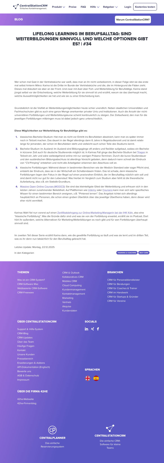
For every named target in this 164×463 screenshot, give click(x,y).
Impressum (23, 379)
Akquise (66, 306)
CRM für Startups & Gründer (122, 296)
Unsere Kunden (26, 354)
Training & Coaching (127, 252)
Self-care (144, 252)
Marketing (67, 298)
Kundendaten (69, 310)
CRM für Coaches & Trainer (122, 288)
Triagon (141, 152)
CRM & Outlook (70, 272)
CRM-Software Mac (27, 284)
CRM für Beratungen (118, 284)
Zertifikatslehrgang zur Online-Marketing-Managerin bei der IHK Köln (95, 212)
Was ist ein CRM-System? (31, 280)
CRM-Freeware (25, 292)
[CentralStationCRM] (110, 437)
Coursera (108, 190)
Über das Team (25, 341)
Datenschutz (32, 375)
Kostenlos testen (145, 7)
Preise (73, 7)
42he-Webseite (25, 399)
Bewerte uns (24, 371)
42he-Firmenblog (26, 403)
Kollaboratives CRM (73, 277)
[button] (58, 6)
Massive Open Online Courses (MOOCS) (42, 186)
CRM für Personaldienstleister (123, 280)
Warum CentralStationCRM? (133, 19)
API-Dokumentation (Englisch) (33, 367)
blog (18, 19)
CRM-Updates (24, 337)
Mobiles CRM (69, 281)
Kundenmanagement (73, 289)
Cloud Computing (72, 285)
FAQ (83, 7)
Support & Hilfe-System (30, 329)
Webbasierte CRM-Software (32, 288)
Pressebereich (25, 358)
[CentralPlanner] (52, 437)
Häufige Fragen (25, 346)
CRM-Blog (22, 333)
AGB (19, 375)
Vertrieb (66, 302)
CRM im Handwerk (117, 292)
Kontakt (21, 350)
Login (127, 7)
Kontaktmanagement (73, 293)
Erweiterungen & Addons (31, 363)
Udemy (92, 190)
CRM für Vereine (116, 301)
